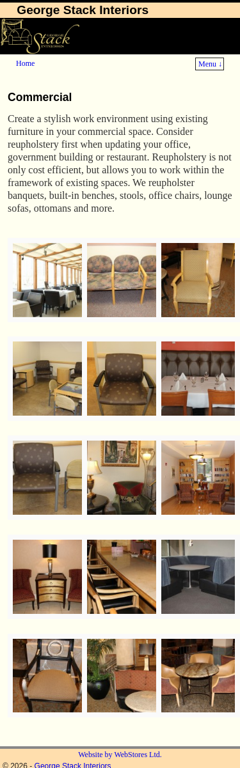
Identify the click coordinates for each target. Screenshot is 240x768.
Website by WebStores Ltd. (120, 754)
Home (25, 63)
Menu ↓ (210, 63)
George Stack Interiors (82, 10)
